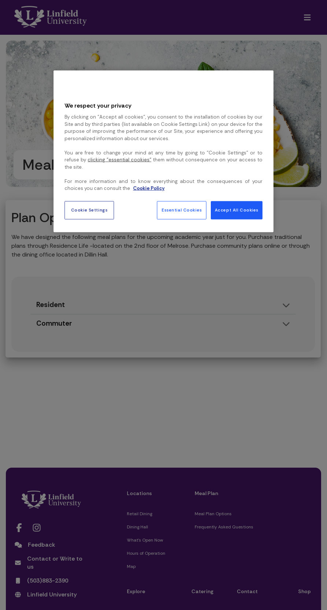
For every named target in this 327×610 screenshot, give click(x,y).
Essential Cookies (182, 210)
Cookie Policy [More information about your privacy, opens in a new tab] (149, 188)
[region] (163, 151)
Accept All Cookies (236, 210)
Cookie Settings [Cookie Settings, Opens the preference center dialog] (89, 210)
